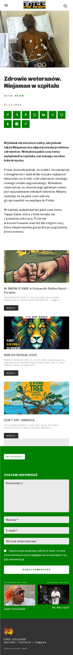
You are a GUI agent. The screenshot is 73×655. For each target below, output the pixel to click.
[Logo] (34, 5)
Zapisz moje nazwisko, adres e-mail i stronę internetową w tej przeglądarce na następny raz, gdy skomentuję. (35, 555)
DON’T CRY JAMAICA (19, 420)
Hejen (19, 96)
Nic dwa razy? (60, 607)
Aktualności (14, 456)
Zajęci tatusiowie (14, 608)
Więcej (11, 308)
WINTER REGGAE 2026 (20, 355)
